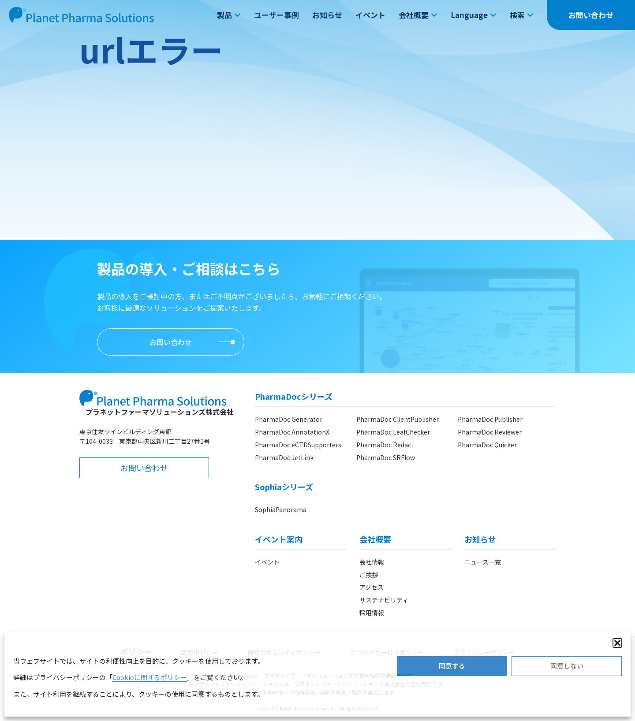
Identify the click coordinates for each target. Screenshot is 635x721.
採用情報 (371, 612)
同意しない (566, 665)
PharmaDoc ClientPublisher (397, 419)
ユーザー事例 (276, 14)
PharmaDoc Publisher (490, 419)
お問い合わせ (590, 14)
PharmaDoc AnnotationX (292, 431)
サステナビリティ (383, 599)
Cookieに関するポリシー (149, 677)
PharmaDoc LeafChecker (393, 431)
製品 (229, 14)
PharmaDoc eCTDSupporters (298, 444)
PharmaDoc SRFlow (385, 457)
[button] (617, 643)
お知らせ (327, 14)
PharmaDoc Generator (288, 419)
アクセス (371, 587)
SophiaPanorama (280, 509)
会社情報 (371, 561)
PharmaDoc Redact (385, 444)
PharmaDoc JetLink (284, 457)
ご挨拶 (368, 574)
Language (474, 14)
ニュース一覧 (482, 561)
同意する (452, 665)
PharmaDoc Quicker (487, 444)
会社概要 (418, 14)
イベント (370, 14)
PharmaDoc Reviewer (490, 431)
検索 (522, 14)
